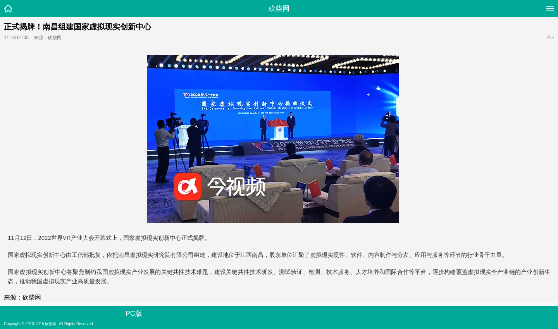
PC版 (134, 313)
